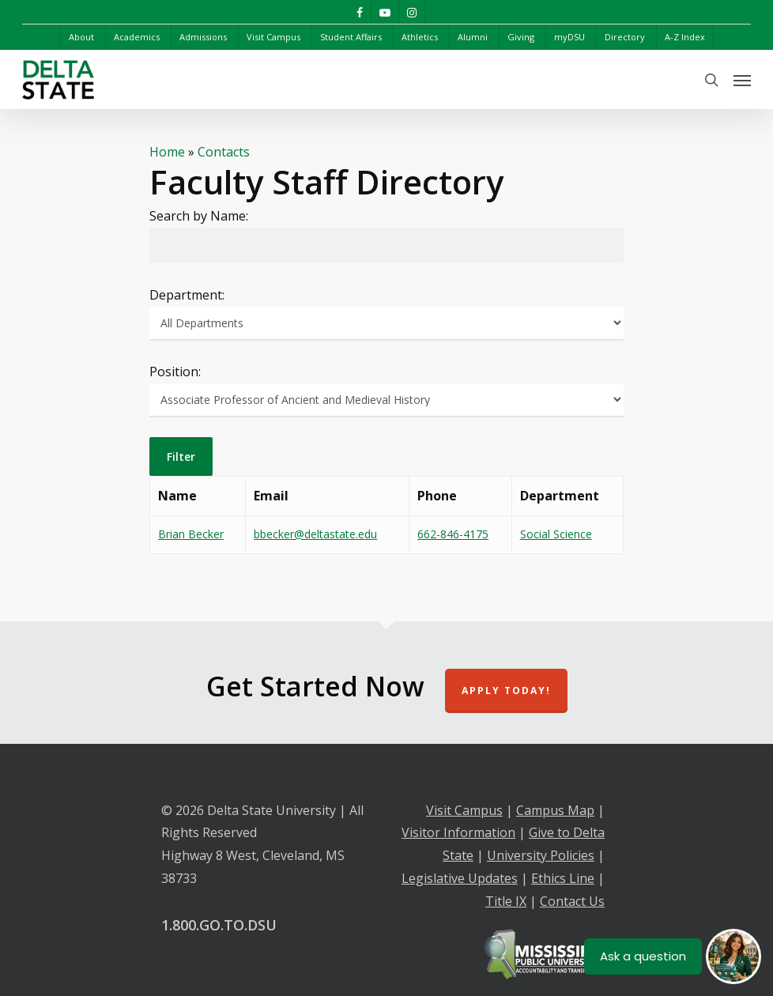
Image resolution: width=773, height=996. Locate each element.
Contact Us (572, 901)
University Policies (540, 855)
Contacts (224, 151)
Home (167, 151)
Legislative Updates (460, 878)
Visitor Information (458, 832)
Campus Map (555, 810)
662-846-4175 (452, 533)
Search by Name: (198, 215)
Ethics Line (562, 878)
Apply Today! (506, 690)
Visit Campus (464, 810)
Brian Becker (191, 533)
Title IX (505, 901)
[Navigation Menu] (742, 80)
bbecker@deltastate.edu (315, 533)
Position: (175, 371)
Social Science (556, 533)
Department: (186, 295)
